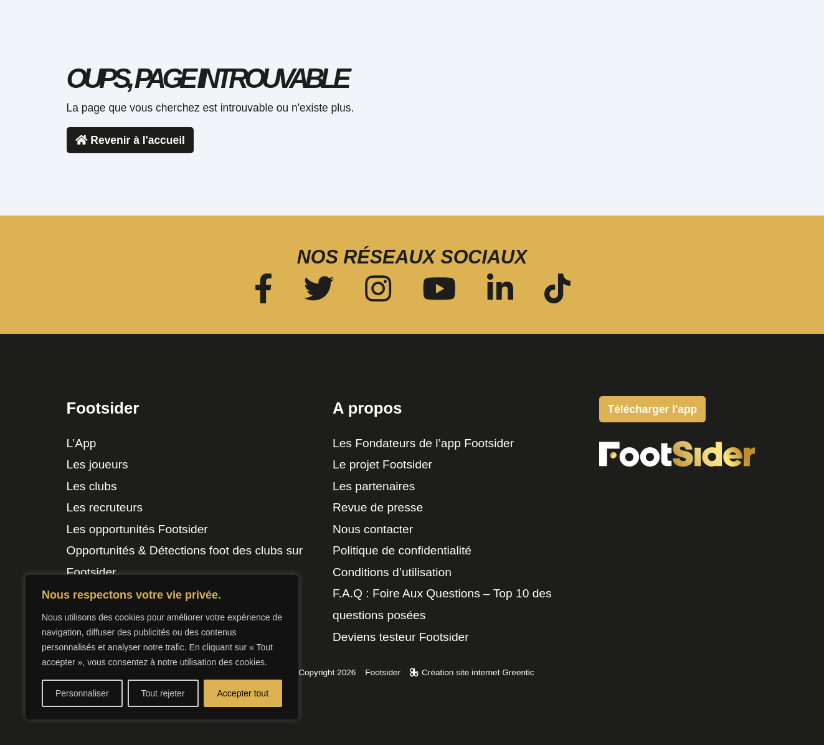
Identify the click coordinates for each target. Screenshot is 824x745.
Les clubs (92, 486)
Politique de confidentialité (402, 550)
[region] (162, 647)
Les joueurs (97, 464)
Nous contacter (373, 529)
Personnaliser (82, 693)
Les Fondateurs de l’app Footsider (423, 443)
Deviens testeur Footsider (401, 636)
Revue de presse (378, 507)
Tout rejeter (163, 693)
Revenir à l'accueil (130, 140)
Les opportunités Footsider (137, 529)
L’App (82, 443)
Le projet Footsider (382, 464)
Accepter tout (243, 693)
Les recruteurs (105, 507)
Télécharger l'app (718, 45)
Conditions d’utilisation (392, 572)
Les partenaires (374, 486)
